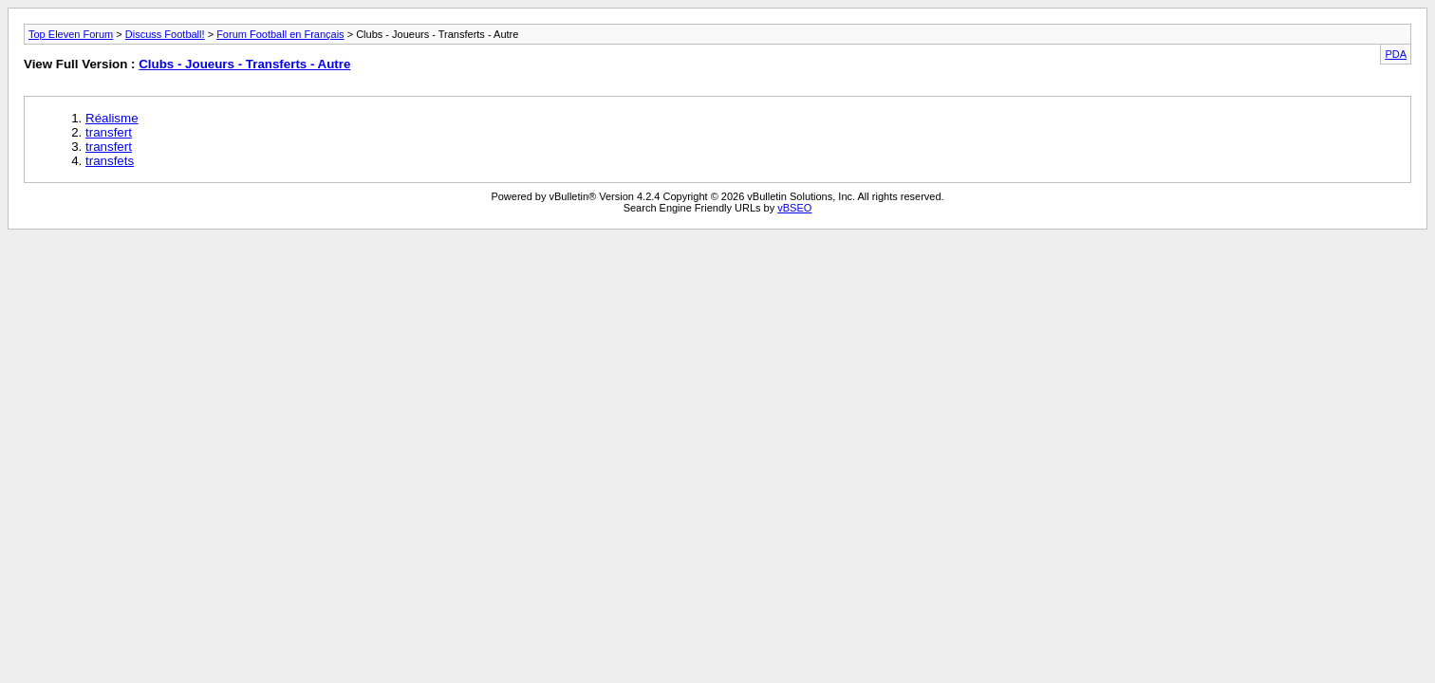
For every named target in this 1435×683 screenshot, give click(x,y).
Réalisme (112, 118)
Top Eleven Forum (70, 34)
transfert (108, 132)
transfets (109, 161)
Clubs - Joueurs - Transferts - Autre (244, 64)
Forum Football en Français (280, 34)
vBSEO (794, 207)
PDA (1396, 54)
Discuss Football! (165, 34)
